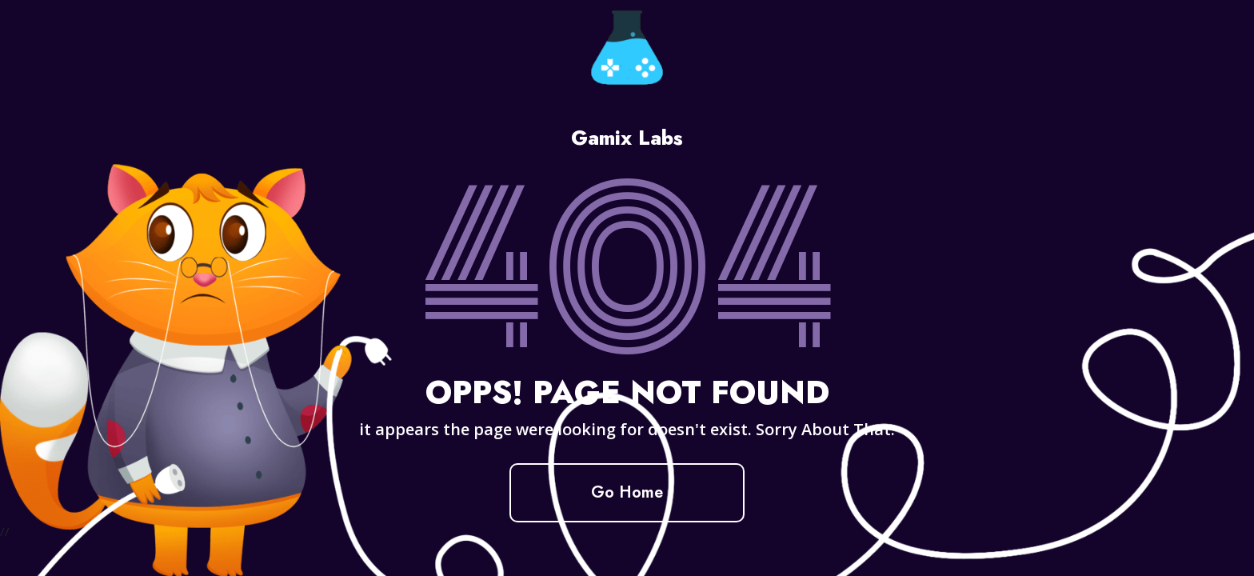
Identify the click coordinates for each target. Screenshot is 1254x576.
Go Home (627, 492)
